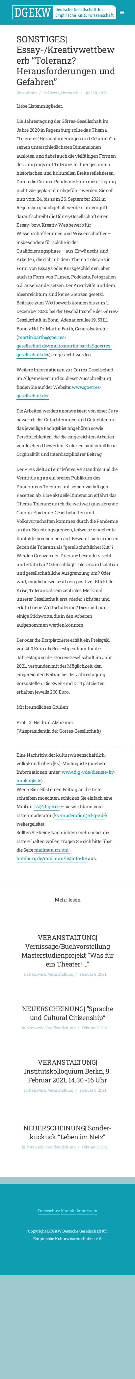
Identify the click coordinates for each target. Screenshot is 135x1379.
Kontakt (68, 1210)
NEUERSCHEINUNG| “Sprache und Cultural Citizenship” (67, 1013)
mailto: (56, 346)
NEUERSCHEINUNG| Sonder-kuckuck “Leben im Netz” (67, 1132)
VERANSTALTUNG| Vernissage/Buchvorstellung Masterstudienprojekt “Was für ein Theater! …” (67, 950)
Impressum (87, 1210)
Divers (54, 92)
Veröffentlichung (60, 1027)
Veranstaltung (60, 974)
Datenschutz (49, 1210)
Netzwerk (69, 92)
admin (31, 92)
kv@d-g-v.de (47, 806)
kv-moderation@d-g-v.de (80, 815)
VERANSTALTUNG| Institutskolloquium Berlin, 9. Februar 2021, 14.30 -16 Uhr (67, 1071)
